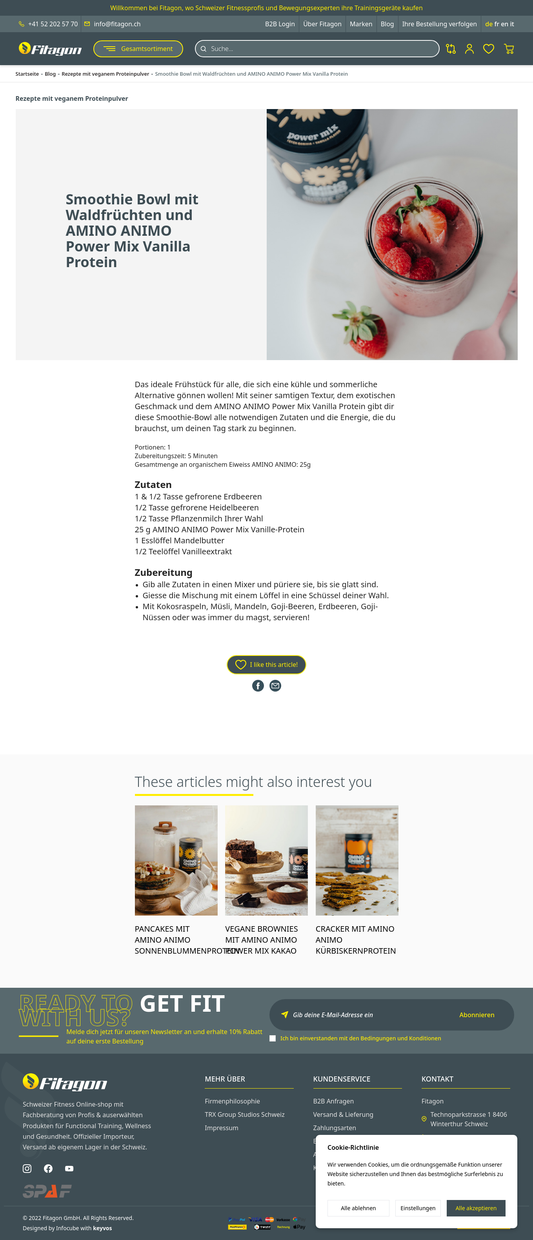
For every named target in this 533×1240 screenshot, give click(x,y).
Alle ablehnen (358, 1208)
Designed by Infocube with (67, 1228)
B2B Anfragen (333, 1101)
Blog (387, 24)
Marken (361, 24)
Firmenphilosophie (232, 1101)
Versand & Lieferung (343, 1114)
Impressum (221, 1127)
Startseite (27, 73)
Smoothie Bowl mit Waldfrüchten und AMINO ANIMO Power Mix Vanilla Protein (251, 73)
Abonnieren (477, 1015)
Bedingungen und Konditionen (400, 1038)
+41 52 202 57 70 (53, 24)
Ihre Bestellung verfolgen (439, 24)
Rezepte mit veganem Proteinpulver (105, 73)
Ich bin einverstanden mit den (360, 1038)
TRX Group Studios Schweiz (244, 1114)
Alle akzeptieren (476, 1208)
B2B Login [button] (280, 24)
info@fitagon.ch (117, 24)
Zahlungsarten (335, 1127)
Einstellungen (417, 1208)
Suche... (222, 48)
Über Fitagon (322, 24)
